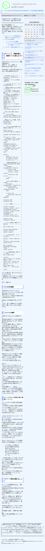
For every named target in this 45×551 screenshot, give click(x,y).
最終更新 (40, 10)
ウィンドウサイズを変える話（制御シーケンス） (15, 44)
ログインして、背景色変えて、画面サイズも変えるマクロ (14, 36)
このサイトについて (20, 543)
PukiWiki (24, 10)
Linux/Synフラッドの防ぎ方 (32, 70)
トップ (4, 10)
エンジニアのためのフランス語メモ (34, 75)
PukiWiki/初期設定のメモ (31, 55)
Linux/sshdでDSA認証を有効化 (33, 68)
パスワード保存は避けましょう (14, 47)
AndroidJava (17, 10)
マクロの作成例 (9, 39)
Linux (10, 10)
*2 (1, 525)
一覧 (31, 10)
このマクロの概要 (13, 41)
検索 (35, 10)
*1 (18, 407)
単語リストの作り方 (30, 73)
